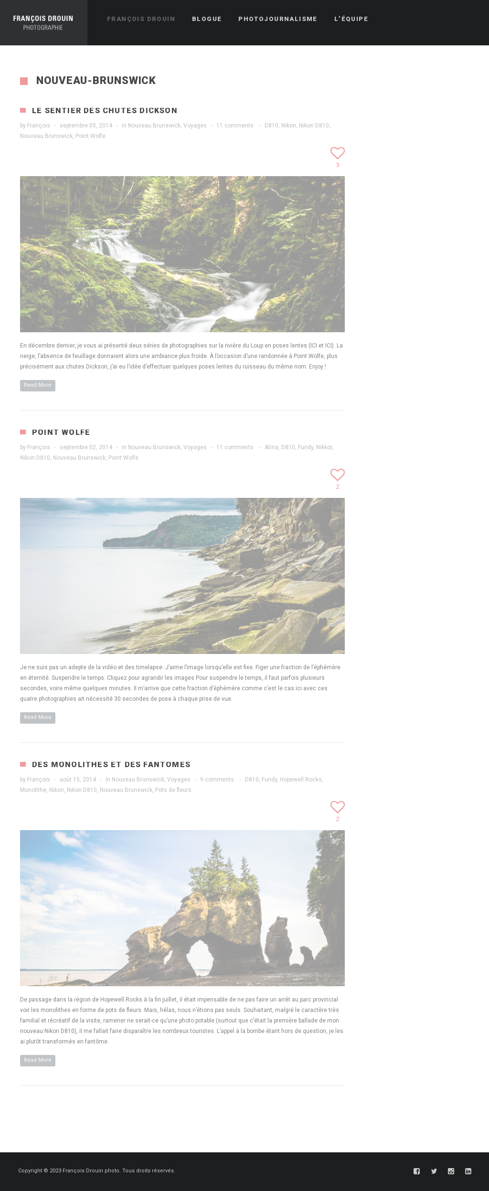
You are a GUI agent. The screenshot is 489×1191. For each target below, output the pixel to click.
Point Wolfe (90, 136)
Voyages (195, 125)
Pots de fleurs (173, 790)
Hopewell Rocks (301, 779)
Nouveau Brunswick (154, 125)
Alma (271, 447)
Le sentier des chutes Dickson (105, 110)
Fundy (305, 447)
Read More (38, 385)
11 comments (235, 125)
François (38, 125)
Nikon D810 (314, 125)
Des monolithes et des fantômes (111, 764)
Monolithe (33, 790)
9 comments (217, 779)
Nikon (288, 125)
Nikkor (324, 447)
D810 (271, 125)
